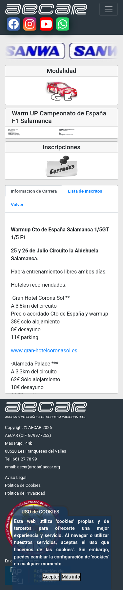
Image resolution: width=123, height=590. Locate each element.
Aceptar (51, 577)
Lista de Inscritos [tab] (85, 191)
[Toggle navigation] (108, 9)
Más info (71, 577)
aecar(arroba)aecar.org (38, 466)
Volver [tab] (17, 204)
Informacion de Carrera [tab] (34, 191)
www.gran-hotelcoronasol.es (44, 350)
